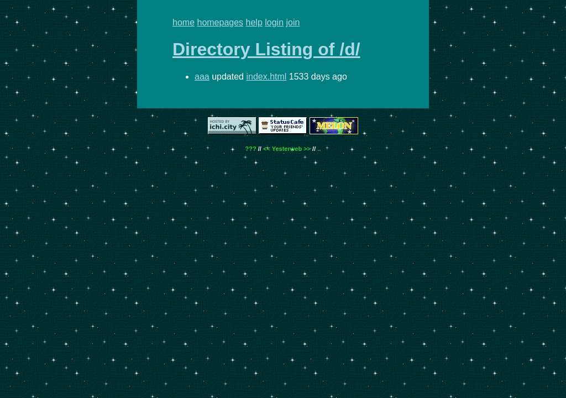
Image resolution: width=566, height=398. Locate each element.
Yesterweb (287, 148)
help (254, 22)
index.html (266, 76)
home (183, 22)
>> (307, 148)
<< (266, 148)
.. (319, 148)
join (293, 22)
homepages (220, 22)
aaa (202, 76)
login (274, 22)
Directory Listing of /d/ (266, 49)
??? (250, 148)
